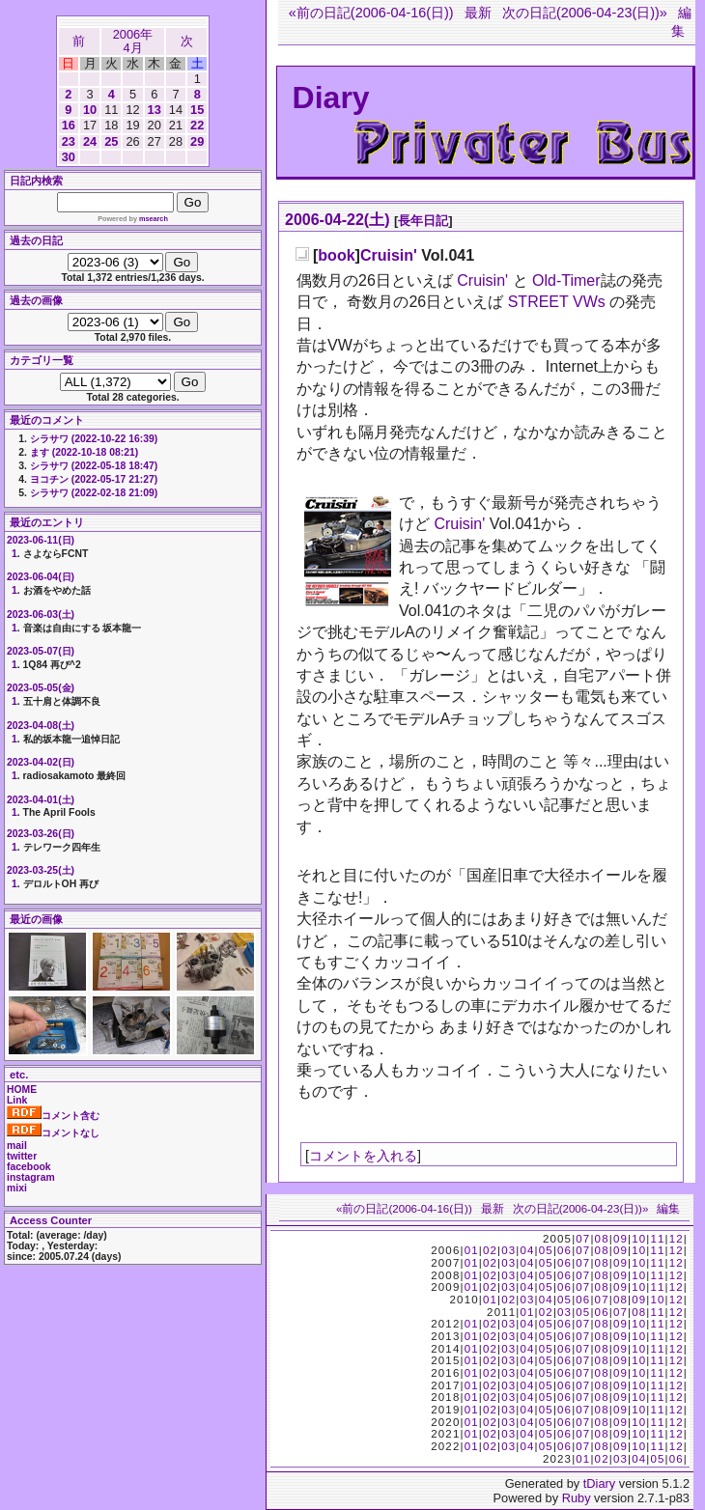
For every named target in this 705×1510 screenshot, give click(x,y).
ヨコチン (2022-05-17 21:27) (93, 479)
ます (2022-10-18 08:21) (84, 452)
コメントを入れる (363, 1155)
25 (111, 141)
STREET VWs (557, 302)
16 (68, 125)
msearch (153, 218)
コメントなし (53, 1133)
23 (68, 141)
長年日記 (423, 220)
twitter (22, 1156)
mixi (17, 1188)
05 (546, 1250)
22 (197, 125)
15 (197, 109)
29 (197, 141)
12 (676, 1238)
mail (17, 1145)
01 (472, 1250)
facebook (29, 1166)
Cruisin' (388, 255)
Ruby (576, 1498)
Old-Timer (566, 280)
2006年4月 (133, 41)
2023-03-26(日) (40, 833)
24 (90, 141)
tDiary (599, 1483)
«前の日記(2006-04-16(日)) (371, 12)
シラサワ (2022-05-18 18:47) (93, 466)
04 (527, 1250)
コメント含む (53, 1115)
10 (90, 109)
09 (620, 1238)
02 (490, 1250)
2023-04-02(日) (40, 762)
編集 (668, 1209)
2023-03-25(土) (40, 870)
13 (154, 109)
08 (602, 1238)
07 (583, 1238)
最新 (478, 12)
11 (657, 1238)
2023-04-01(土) (40, 800)
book (336, 255)
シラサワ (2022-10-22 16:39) (93, 438)
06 (564, 1250)
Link (17, 1100)
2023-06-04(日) (40, 577)
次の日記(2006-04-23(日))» (584, 12)
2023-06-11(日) (40, 540)
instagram (31, 1177)
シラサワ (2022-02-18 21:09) (93, 493)
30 (68, 157)
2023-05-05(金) (40, 688)
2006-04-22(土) (337, 219)
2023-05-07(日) (40, 651)
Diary (331, 97)
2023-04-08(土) (40, 725)
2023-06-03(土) (40, 614)
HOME (22, 1089)
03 (508, 1250)
